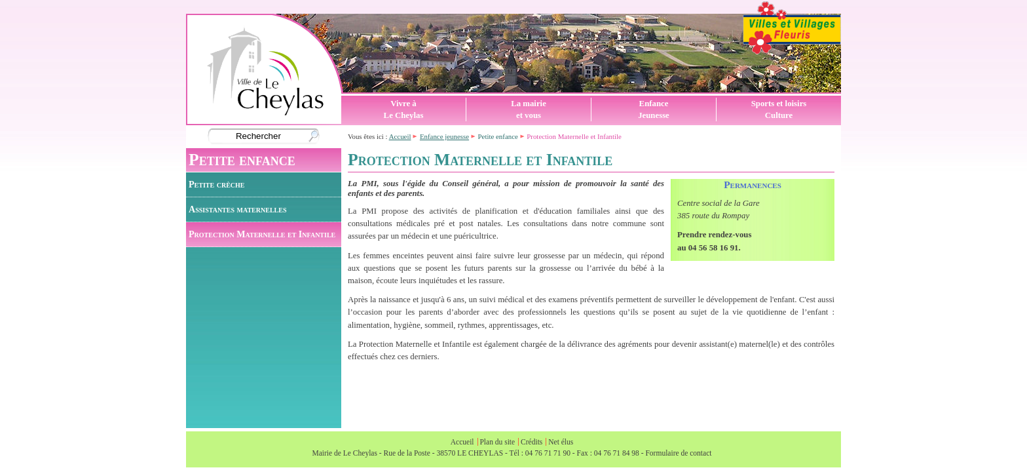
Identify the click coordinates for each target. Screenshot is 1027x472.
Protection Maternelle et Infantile (262, 234)
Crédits (531, 442)
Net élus (560, 442)
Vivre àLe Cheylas (404, 109)
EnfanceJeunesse (653, 109)
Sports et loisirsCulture (779, 109)
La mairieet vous (528, 109)
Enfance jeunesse (444, 136)
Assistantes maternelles (237, 209)
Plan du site (497, 442)
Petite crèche (216, 184)
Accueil (400, 136)
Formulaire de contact (678, 453)
